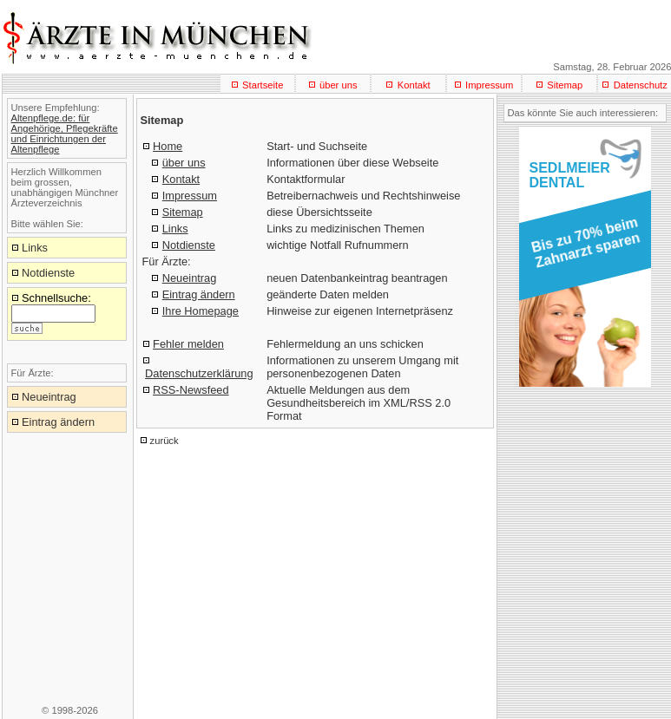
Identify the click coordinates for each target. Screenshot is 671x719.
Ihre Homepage (200, 310)
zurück (164, 440)
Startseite (262, 85)
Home (167, 146)
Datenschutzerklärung (199, 373)
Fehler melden (188, 343)
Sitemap (564, 85)
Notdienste (188, 245)
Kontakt (414, 85)
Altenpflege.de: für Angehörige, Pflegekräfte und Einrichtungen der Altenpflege (64, 133)
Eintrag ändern (198, 294)
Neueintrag (189, 277)
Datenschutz (641, 85)
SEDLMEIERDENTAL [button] (570, 175)
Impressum (489, 85)
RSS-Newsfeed (190, 389)
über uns (338, 85)
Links (175, 228)
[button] (582, 248)
